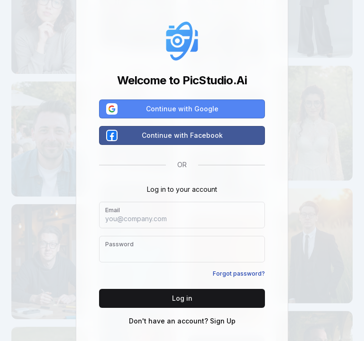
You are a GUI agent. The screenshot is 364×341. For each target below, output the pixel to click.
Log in (182, 298)
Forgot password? (239, 273)
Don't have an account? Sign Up (182, 321)
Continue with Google (162, 109)
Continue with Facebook (165, 135)
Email (112, 210)
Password (119, 244)
